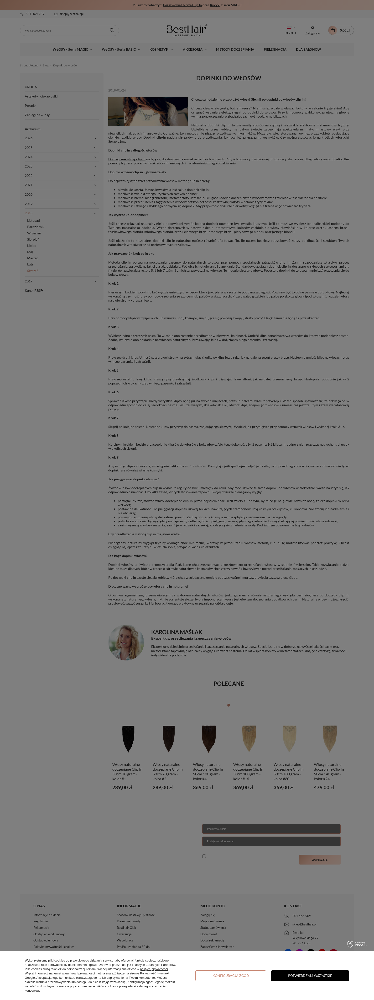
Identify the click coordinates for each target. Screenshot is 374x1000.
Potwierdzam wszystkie (310, 975)
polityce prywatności (154, 969)
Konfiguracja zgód (231, 975)
